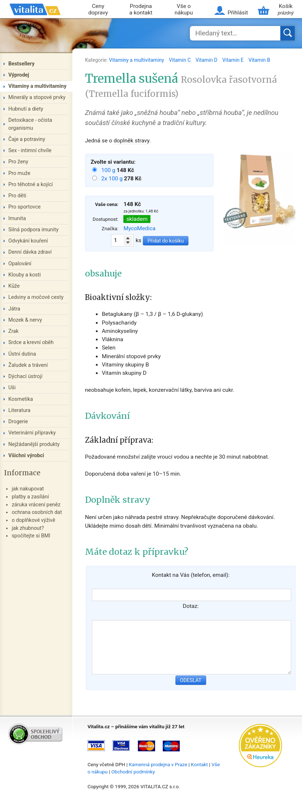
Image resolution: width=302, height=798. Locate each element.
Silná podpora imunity (33, 230)
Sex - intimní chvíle (29, 150)
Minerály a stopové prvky (36, 97)
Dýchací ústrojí (25, 376)
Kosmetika (20, 399)
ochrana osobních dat (37, 512)
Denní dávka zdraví (30, 252)
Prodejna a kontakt (140, 9)
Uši (12, 388)
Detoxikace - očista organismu (30, 124)
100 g (109, 170)
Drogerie (18, 422)
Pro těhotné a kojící (30, 184)
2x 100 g (112, 178)
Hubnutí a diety (25, 109)
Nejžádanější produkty (34, 444)
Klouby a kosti (24, 275)
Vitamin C (180, 60)
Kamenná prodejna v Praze (158, 764)
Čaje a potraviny (26, 139)
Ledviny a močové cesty (36, 297)
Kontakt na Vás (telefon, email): (191, 575)
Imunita (17, 218)
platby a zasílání (30, 497)
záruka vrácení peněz (36, 505)
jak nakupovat (28, 489)
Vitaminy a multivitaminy (137, 60)
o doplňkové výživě (33, 520)
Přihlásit (237, 12)
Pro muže (19, 173)
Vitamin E (233, 60)
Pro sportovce (24, 207)
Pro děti (17, 196)
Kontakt (199, 764)
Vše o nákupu (184, 9)
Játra (14, 309)
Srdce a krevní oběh (31, 342)
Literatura (19, 410)
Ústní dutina (22, 354)
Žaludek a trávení (28, 365)
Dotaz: (191, 606)
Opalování (19, 264)
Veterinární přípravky (32, 433)
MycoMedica (139, 228)
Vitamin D (207, 60)
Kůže (14, 286)
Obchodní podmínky (133, 772)
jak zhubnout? (28, 528)
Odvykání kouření (28, 241)
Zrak (13, 331)
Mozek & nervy (25, 320)
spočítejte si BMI (31, 536)
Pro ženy (18, 162)
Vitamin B (259, 60)
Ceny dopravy (98, 9)
